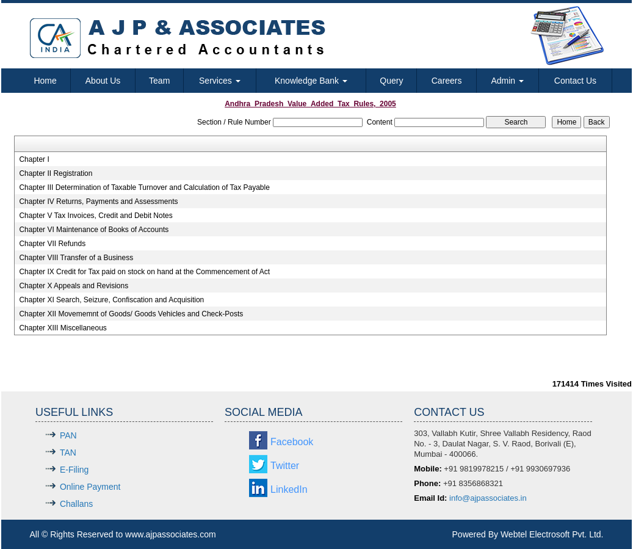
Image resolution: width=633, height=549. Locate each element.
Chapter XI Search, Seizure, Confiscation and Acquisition (111, 300)
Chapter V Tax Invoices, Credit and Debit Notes (95, 215)
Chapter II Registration (55, 173)
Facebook (291, 442)
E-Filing (74, 469)
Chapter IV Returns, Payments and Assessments (98, 201)
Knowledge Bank (311, 80)
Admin (507, 80)
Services (220, 80)
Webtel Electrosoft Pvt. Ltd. (552, 534)
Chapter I (34, 159)
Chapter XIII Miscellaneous (62, 328)
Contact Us (575, 80)
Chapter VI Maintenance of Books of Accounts (93, 229)
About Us (103, 80)
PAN (68, 435)
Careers (447, 80)
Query (391, 80)
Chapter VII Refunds (52, 243)
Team (159, 80)
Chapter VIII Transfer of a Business (76, 257)
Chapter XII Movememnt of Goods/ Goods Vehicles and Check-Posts (131, 314)
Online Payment (90, 487)
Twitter (284, 465)
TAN (68, 452)
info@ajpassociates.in (488, 498)
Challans (76, 504)
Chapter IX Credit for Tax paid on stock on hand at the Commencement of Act (144, 271)
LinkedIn (289, 489)
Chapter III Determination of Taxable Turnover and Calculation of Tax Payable (144, 187)
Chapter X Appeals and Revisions (73, 286)
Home (45, 80)
